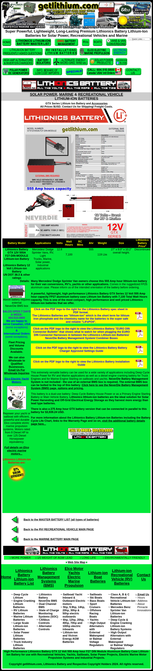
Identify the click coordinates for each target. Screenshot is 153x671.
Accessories (100, 103)
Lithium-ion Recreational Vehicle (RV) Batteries (122, 577)
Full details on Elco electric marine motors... (16, 450)
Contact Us (143, 577)
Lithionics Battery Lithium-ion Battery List (24, 577)
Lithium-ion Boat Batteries (98, 577)
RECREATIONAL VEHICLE (100, 94)
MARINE (66, 94)
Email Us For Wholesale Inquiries (16, 372)
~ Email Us (142, 594)
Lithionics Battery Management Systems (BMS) (48, 576)
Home (6, 577)
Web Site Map (76, 562)
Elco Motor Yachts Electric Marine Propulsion (74, 576)
